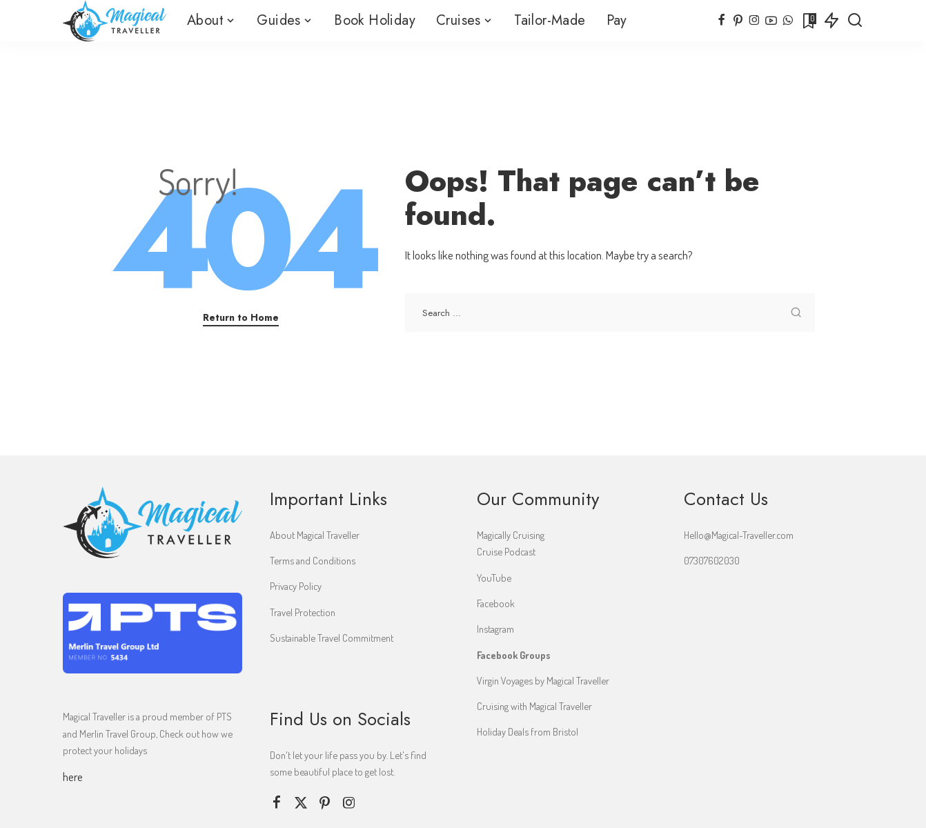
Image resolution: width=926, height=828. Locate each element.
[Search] (855, 20)
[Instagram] (754, 20)
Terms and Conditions (312, 560)
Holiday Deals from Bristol (527, 731)
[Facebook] (721, 20)
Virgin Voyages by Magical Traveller (543, 680)
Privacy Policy (296, 586)
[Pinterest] (738, 20)
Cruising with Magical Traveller (534, 706)
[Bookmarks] (808, 20)
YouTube (494, 577)
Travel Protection (302, 612)
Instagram (495, 628)
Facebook (496, 603)
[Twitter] (301, 803)
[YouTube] (771, 20)
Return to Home (241, 317)
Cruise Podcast (506, 551)
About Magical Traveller (314, 535)
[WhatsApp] (788, 20)
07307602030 (712, 560)
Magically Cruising (510, 535)
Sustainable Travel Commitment (331, 637)
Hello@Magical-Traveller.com (739, 535)
